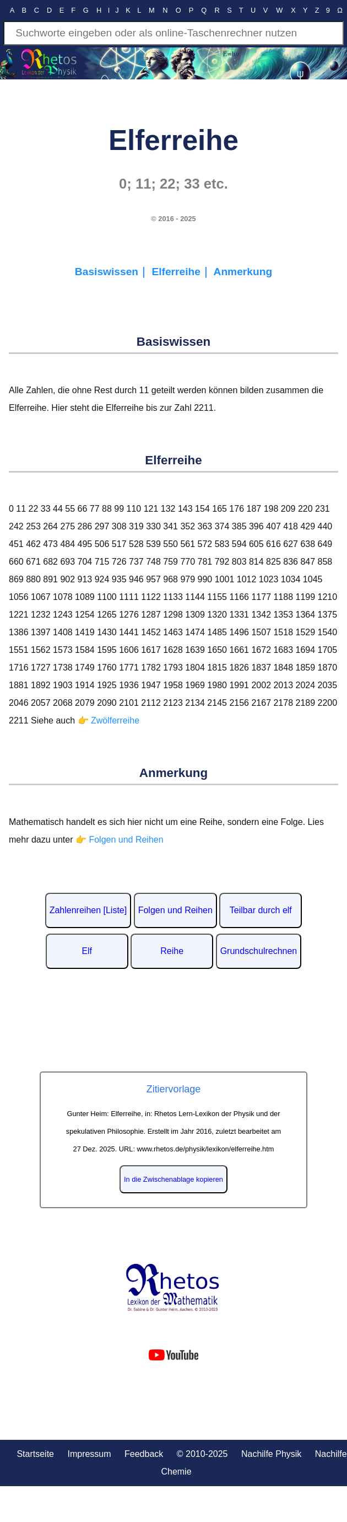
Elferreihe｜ (182, 271)
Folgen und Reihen (175, 910)
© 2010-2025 (202, 1454)
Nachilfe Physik (271, 1454)
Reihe (171, 951)
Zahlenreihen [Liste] (88, 910)
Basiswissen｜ (113, 271)
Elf (87, 951)
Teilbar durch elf (261, 910)
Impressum (89, 1454)
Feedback (143, 1454)
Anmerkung (243, 271)
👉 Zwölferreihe (108, 720)
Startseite (35, 1454)
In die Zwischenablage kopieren (173, 1179)
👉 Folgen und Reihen (119, 839)
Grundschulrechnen (258, 951)
